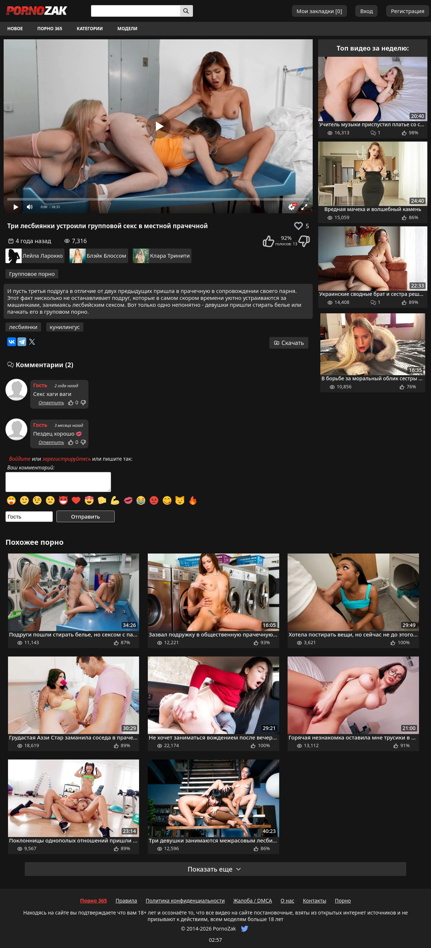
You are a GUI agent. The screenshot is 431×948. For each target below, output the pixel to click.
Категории (90, 28)
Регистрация (407, 11)
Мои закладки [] (319, 11)
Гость (40, 385)
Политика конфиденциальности (185, 900)
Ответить (51, 402)
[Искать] (186, 11)
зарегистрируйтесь (67, 458)
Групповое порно (32, 273)
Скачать (289, 343)
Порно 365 (49, 28)
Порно (343, 900)
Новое (15, 28)
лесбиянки (23, 326)
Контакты (314, 900)
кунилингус (65, 326)
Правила (126, 900)
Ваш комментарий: (31, 467)
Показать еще (214, 869)
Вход (366, 11)
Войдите (20, 458)
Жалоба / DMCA (252, 900)
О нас (287, 900)
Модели (128, 28)
